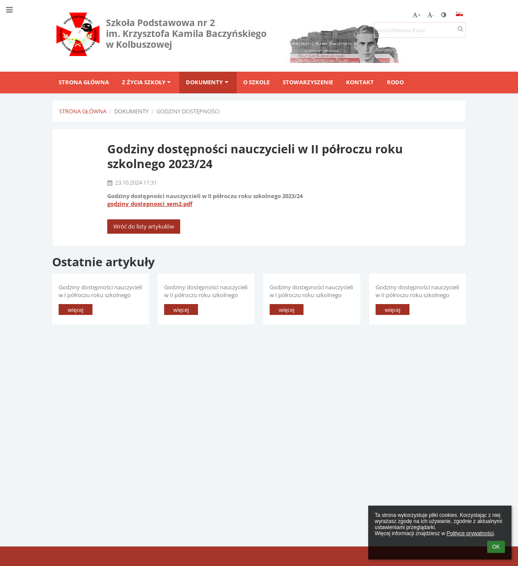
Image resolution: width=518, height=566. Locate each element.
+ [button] (416, 15)
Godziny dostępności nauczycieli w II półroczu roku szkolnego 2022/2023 (417, 290)
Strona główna (82, 111)
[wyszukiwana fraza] (420, 30)
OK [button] (496, 547)
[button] (459, 14)
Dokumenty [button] (208, 82)
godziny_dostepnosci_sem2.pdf (149, 204)
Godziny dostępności (188, 111)
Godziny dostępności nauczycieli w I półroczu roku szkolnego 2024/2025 (100, 290)
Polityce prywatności (470, 533)
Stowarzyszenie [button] (308, 82)
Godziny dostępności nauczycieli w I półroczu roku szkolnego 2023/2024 (311, 290)
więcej (75, 310)
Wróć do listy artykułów (143, 226)
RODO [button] (395, 82)
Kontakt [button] (360, 82)
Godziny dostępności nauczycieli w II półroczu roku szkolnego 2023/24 (205, 290)
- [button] (430, 15)
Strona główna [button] (84, 82)
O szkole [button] (256, 82)
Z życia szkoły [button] (147, 82)
